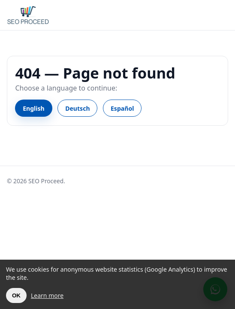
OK (16, 295)
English (34, 108)
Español (122, 108)
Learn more (47, 295)
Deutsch (77, 108)
